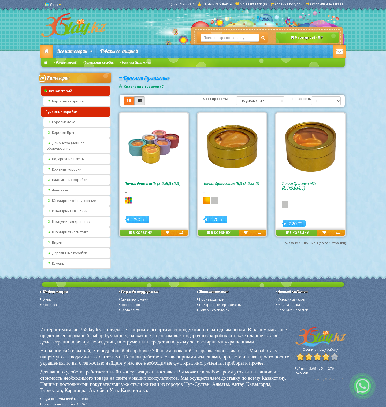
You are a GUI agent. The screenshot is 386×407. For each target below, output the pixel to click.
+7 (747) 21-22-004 (180, 4)
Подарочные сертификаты (220, 304)
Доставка (49, 304)
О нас (46, 299)
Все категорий (74, 51)
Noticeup (81, 399)
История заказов (291, 299)
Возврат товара (133, 304)
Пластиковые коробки (67, 179)
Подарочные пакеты (65, 159)
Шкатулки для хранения (69, 221)
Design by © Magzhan (325, 379)
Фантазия (57, 190)
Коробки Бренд (62, 132)
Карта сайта (130, 310)
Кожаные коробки (64, 169)
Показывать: (297, 99)
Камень (55, 263)
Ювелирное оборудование (71, 200)
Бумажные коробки (99, 62)
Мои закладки (289, 304)
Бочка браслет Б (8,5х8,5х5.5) (153, 183)
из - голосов (314, 370)
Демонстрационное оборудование (65, 146)
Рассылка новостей (293, 310)
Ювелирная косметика (67, 232)
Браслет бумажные (136, 62)
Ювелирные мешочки (67, 211)
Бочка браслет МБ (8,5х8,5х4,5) (299, 186)
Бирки (54, 242)
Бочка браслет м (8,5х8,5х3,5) (231, 183)
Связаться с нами (135, 299)
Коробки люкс (61, 122)
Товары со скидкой (119, 51)
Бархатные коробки (65, 101)
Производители (211, 299)
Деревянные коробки (67, 253)
